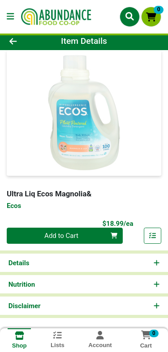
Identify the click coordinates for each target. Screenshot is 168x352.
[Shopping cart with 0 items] (151, 17)
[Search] (129, 16)
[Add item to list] (153, 236)
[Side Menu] (10, 17)
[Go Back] (26, 41)
